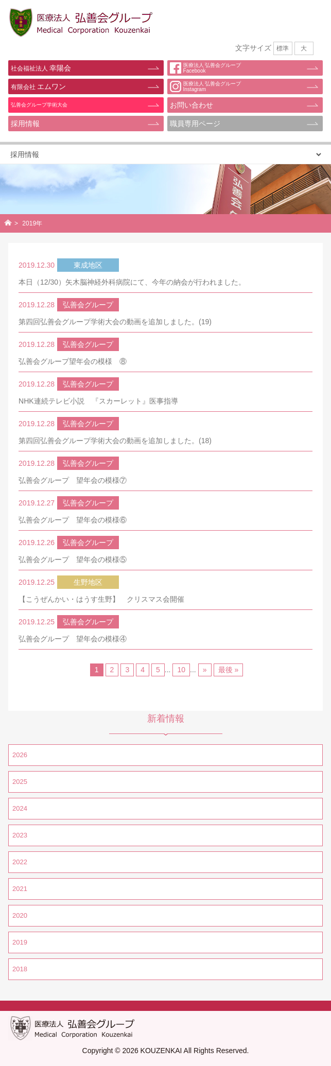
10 (181, 670)
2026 (19, 755)
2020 (19, 915)
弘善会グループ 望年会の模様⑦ (73, 480)
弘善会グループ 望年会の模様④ (73, 639)
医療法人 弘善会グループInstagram (205, 86)
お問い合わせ (191, 105)
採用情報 (25, 123)
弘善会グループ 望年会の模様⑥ (73, 520)
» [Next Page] (205, 670)
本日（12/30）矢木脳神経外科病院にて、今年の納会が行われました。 (132, 282)
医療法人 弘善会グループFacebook (205, 68)
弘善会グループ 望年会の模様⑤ (73, 559)
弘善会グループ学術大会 (39, 105)
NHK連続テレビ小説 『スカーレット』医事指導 (98, 401)
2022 (19, 862)
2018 (19, 969)
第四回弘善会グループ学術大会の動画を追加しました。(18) (115, 440)
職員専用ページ (195, 123)
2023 (19, 835)
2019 (19, 942)
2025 (19, 781)
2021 (19, 889)
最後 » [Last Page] (228, 670)
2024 (19, 808)
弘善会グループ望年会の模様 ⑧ (73, 361)
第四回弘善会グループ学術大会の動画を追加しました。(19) (115, 322)
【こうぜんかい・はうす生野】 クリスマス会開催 (101, 599)
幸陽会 (41, 68)
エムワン (38, 86)
